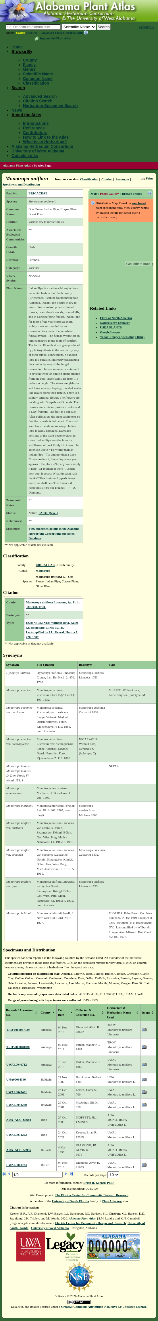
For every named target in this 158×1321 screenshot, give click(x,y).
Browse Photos (132, 193)
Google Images (110, 332)
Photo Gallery (109, 193)
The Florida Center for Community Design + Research (91, 1195)
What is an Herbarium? (45, 141)
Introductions (36, 123)
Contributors (35, 132)
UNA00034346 (16, 1079)
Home (17, 47)
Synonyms (122, 179)
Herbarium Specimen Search (50, 105)
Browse (33, 32)
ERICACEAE (37, 193)
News (16, 110)
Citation (107, 179)
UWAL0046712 (16, 1064)
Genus (29, 69)
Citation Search (38, 101)
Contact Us (146, 26)
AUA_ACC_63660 (18, 1119)
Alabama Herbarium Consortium (42, 146)
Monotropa (43, 570)
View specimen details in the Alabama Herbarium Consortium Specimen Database (53, 533)
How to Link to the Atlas (46, 137)
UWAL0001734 (16, 1165)
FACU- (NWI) (48, 513)
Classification (36, 83)
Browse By (21, 51)
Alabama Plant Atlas (17, 165)
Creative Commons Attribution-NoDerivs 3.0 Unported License (104, 1306)
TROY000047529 (18, 1029)
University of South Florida (70, 1201)
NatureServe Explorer (115, 322)
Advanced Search (52, 32)
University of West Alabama (37, 151)
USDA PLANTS (111, 327)
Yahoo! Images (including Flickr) (122, 337)
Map (93, 193)
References (34, 128)
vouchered (139, 203)
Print (149, 178)
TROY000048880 (18, 1047)
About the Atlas (26, 114)
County (30, 60)
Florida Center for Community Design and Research (90, 1223)
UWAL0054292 (16, 1134)
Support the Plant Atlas (55, 38)
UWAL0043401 (16, 1092)
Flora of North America (116, 318)
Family (29, 64)
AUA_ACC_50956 (18, 1150)
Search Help (74, 32)
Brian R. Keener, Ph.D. (98, 1182)
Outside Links (24, 155)
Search (20, 32)
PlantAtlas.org (112, 1201)
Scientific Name (38, 74)
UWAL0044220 (16, 1104)
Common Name (38, 78)
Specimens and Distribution (21, 184)
